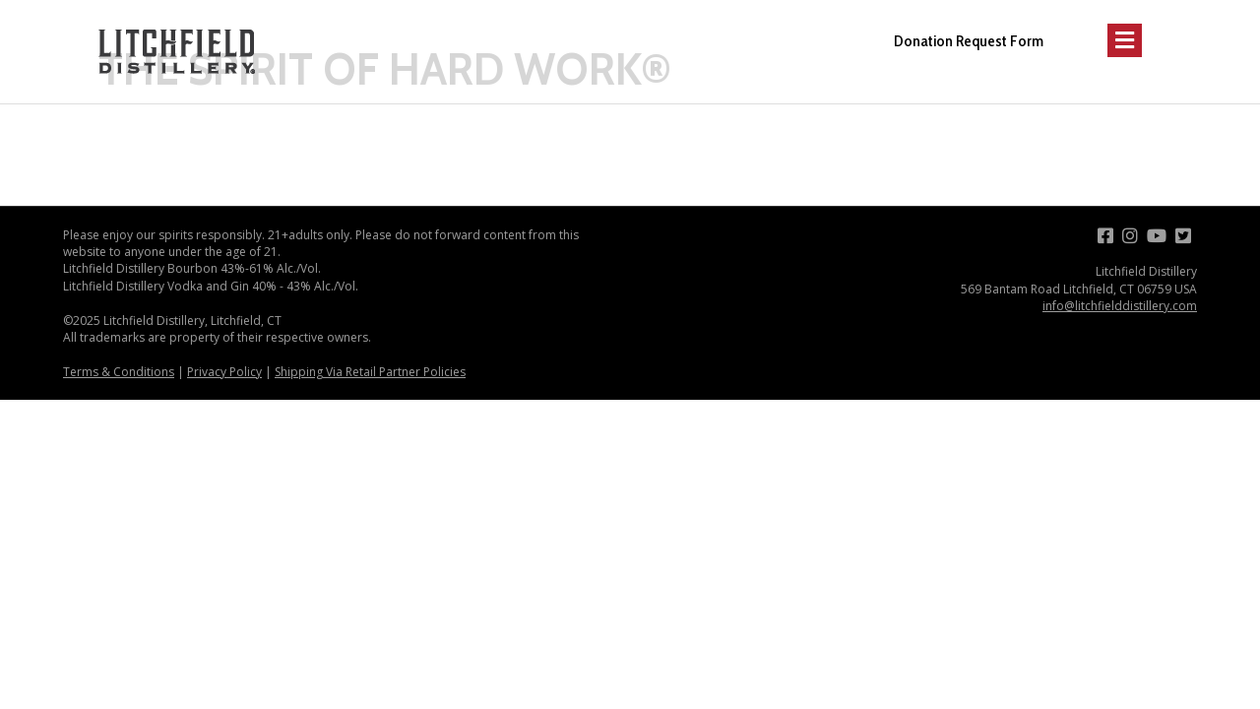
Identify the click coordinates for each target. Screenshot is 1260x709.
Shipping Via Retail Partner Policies (370, 371)
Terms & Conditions (118, 371)
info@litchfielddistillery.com (1119, 305)
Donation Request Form (968, 41)
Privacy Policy (224, 371)
